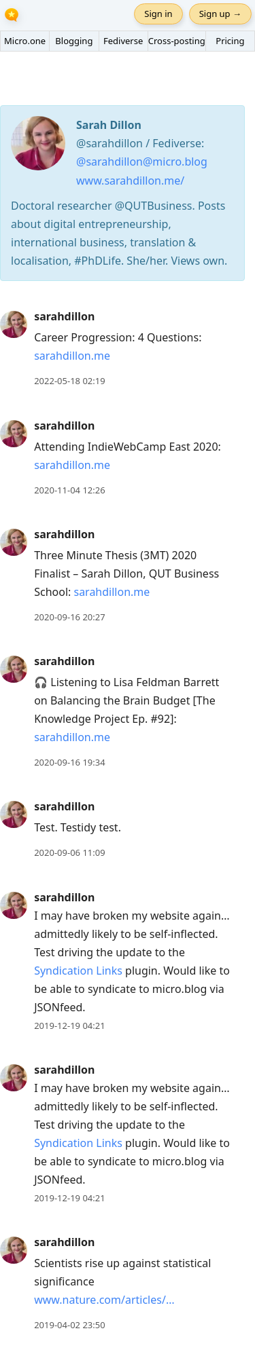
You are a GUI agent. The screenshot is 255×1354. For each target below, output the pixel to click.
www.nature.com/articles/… (104, 1299)
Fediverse (123, 41)
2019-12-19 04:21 (69, 1025)
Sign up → (220, 13)
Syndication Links (78, 970)
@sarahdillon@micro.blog (141, 161)
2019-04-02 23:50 (69, 1325)
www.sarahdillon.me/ (130, 180)
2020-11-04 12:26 (69, 490)
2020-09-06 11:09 (69, 852)
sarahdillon (64, 316)
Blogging (73, 41)
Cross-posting (176, 41)
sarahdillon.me (72, 355)
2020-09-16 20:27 (69, 617)
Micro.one (25, 41)
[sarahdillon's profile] (13, 323)
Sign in (158, 13)
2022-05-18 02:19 (69, 381)
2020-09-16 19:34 (69, 762)
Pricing (230, 41)
